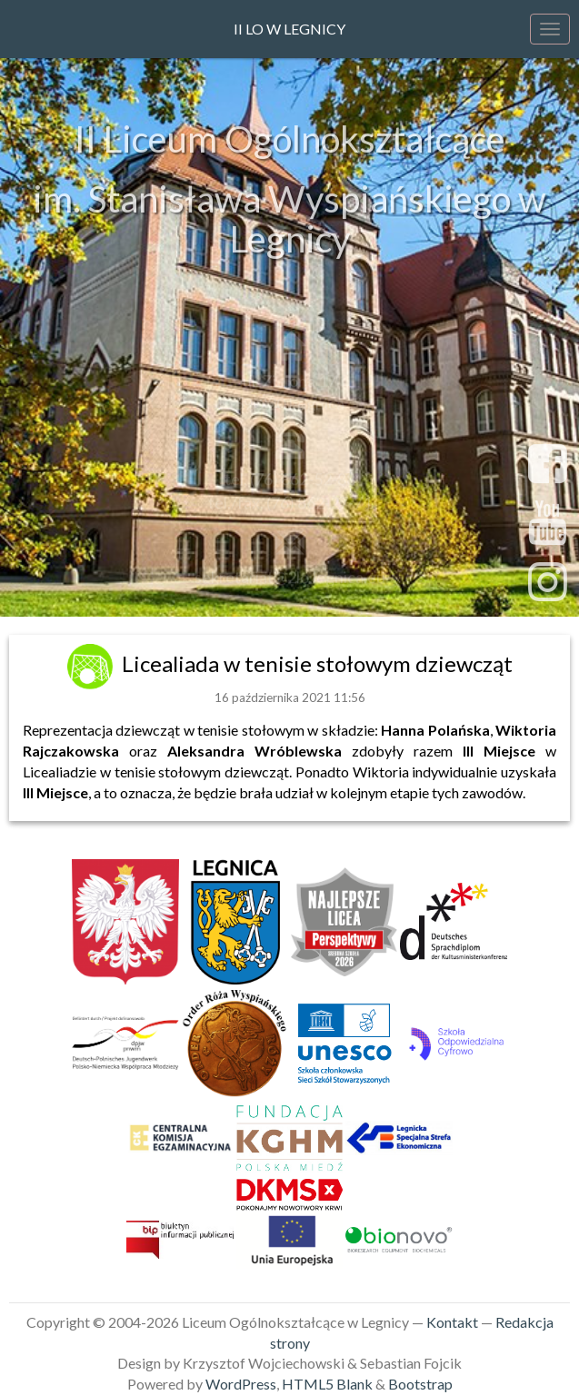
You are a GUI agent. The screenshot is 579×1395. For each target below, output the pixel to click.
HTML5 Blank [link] (327, 1383)
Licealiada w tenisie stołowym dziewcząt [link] (317, 663)
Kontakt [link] (452, 1322)
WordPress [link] (240, 1383)
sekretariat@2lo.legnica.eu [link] (290, 579)
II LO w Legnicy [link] (289, 28)
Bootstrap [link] (420, 1383)
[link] (92, 663)
